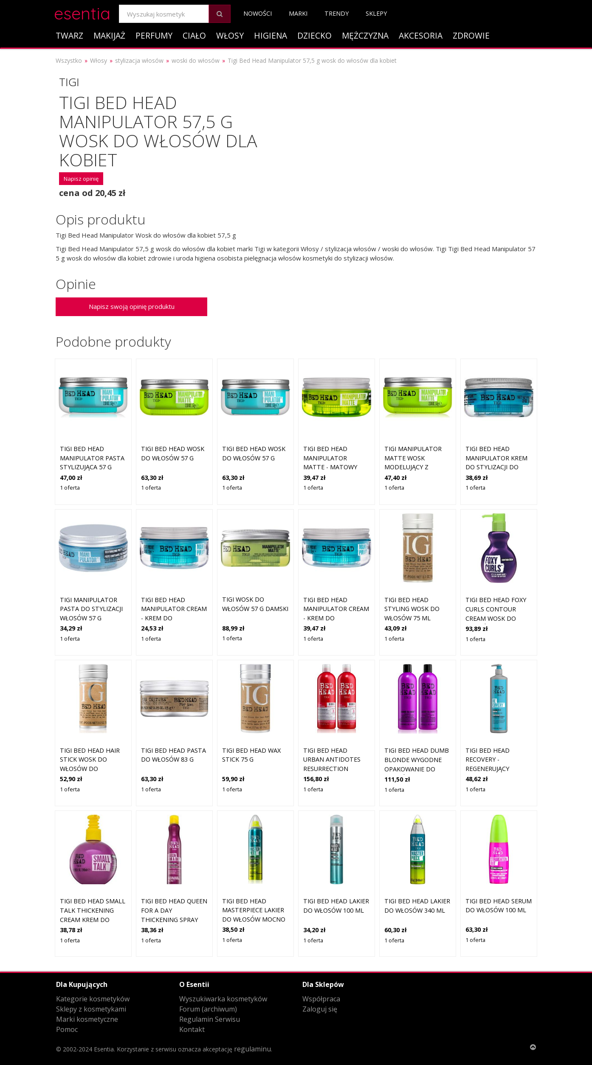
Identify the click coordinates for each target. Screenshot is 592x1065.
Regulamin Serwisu (209, 1019)
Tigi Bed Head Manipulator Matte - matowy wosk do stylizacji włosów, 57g (333, 467)
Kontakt (192, 1029)
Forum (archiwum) (208, 1009)
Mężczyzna (365, 35)
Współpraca (321, 998)
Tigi (69, 82)
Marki (298, 13)
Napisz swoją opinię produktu (132, 306)
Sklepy (376, 13)
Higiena (270, 35)
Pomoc (67, 1029)
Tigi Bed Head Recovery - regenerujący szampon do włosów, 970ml (490, 768)
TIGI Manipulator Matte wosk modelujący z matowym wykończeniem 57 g (415, 467)
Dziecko (314, 35)
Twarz (69, 35)
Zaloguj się (319, 1009)
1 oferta (70, 487)
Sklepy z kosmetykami (91, 1009)
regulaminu (252, 1049)
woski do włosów (196, 60)
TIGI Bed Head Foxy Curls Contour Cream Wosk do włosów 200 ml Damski (495, 618)
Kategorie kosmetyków (93, 998)
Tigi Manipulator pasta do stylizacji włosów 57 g (91, 609)
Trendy (336, 13)
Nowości (257, 13)
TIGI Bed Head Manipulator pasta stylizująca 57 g (92, 458)
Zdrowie (471, 35)
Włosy (230, 35)
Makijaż (109, 35)
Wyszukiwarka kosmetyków (223, 998)
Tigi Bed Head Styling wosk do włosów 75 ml (412, 609)
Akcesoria (421, 35)
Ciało (194, 35)
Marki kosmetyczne (87, 1019)
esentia (82, 12)
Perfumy (153, 35)
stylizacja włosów (139, 60)
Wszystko (69, 60)
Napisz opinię (81, 178)
